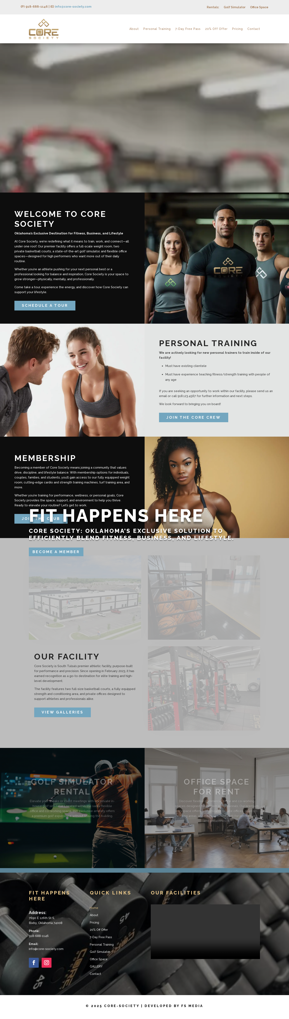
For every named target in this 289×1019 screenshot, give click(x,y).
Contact (253, 29)
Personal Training (157, 29)
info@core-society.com (73, 6)
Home (94, 908)
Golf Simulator (235, 7)
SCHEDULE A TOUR (45, 305)
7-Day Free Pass (188, 29)
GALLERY (96, 966)
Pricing (237, 29)
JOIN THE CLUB (41, 518)
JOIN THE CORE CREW (193, 417)
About (134, 29)
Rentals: (213, 7)
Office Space (259, 7)
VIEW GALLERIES (62, 712)
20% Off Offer (216, 29)
